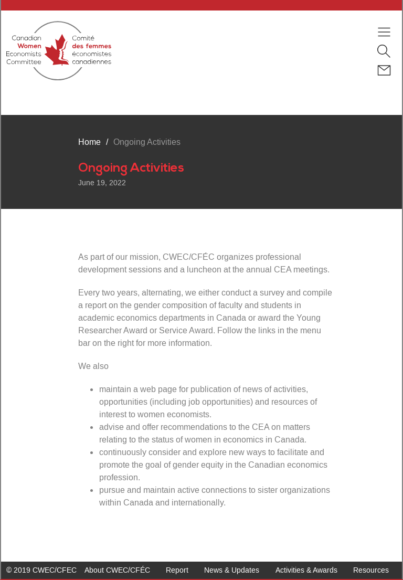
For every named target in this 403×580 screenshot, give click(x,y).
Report (177, 570)
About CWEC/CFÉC (117, 570)
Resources (371, 570)
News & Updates (231, 570)
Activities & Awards (306, 570)
